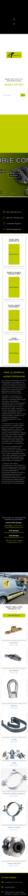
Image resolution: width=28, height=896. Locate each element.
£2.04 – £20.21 (14, 765)
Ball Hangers (14, 670)
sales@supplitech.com (14, 542)
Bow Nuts (14, 706)
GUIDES (14, 763)
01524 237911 (14, 84)
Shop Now (14, 175)
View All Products (14, 615)
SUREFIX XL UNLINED (14, 827)
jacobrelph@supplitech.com (14, 527)
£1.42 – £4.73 (14, 708)
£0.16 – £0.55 (14, 742)
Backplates (14, 643)
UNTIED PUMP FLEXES (14, 863)
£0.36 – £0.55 (14, 645)
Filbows (14, 740)
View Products (14, 254)
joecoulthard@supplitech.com (14, 537)
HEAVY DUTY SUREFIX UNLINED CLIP (14, 794)
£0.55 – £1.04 (14, 673)
